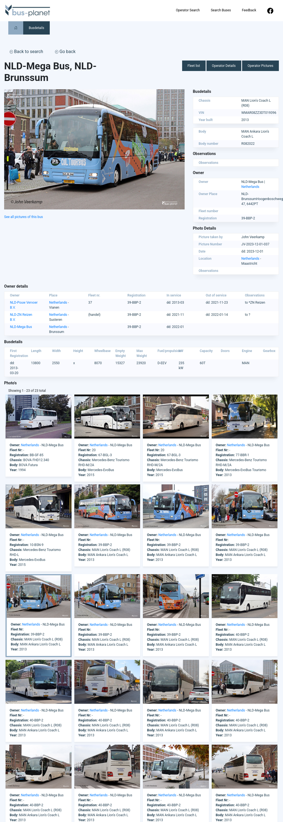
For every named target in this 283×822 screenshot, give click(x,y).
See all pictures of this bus (23, 217)
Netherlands (250, 187)
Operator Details (224, 66)
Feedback (249, 10)
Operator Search (188, 10)
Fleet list (194, 66)
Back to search (26, 51)
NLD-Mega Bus (21, 327)
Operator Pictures (260, 66)
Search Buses (221, 10)
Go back (65, 51)
